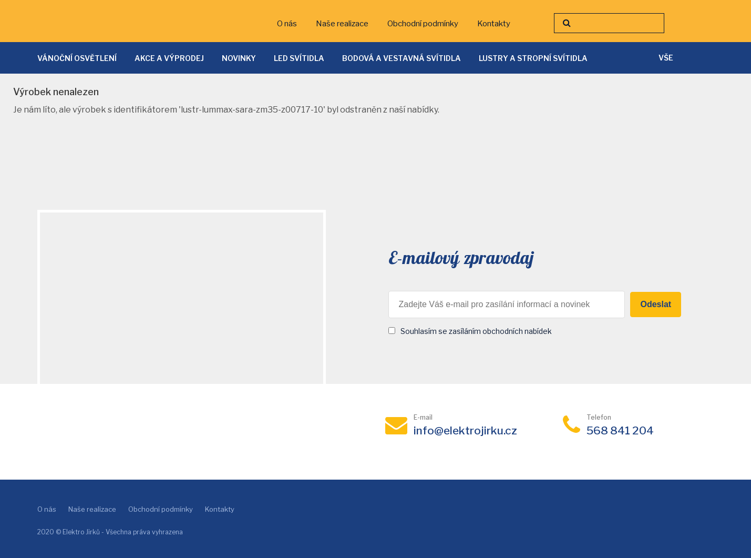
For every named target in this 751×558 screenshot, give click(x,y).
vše (666, 57)
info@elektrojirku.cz (465, 430)
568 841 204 (620, 430)
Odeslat (655, 304)
